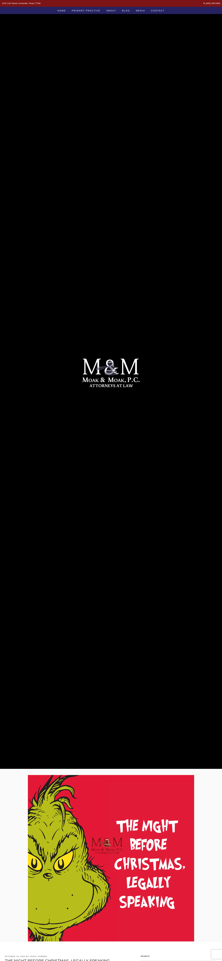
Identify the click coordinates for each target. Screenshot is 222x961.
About (111, 10)
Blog (126, 10)
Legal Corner (38, 956)
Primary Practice (86, 10)
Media (140, 10)
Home (61, 10)
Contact (158, 10)
